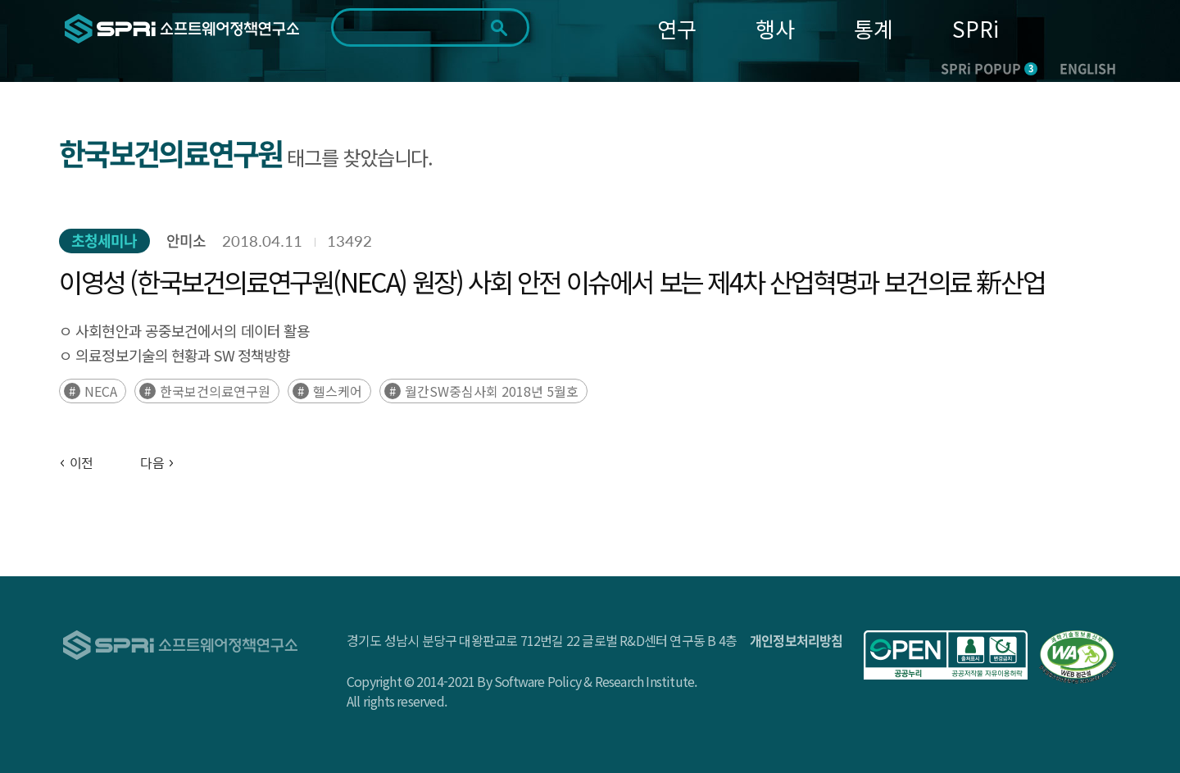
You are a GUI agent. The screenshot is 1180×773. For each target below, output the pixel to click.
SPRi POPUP (989, 68)
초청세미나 (104, 241)
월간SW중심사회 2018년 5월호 (492, 391)
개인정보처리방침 (796, 640)
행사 (775, 28)
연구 (677, 28)
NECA (100, 391)
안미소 (186, 241)
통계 (873, 28)
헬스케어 (337, 391)
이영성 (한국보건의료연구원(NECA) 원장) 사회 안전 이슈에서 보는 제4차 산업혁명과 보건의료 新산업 (551, 281)
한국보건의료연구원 (215, 391)
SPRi (975, 28)
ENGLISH (1088, 68)
